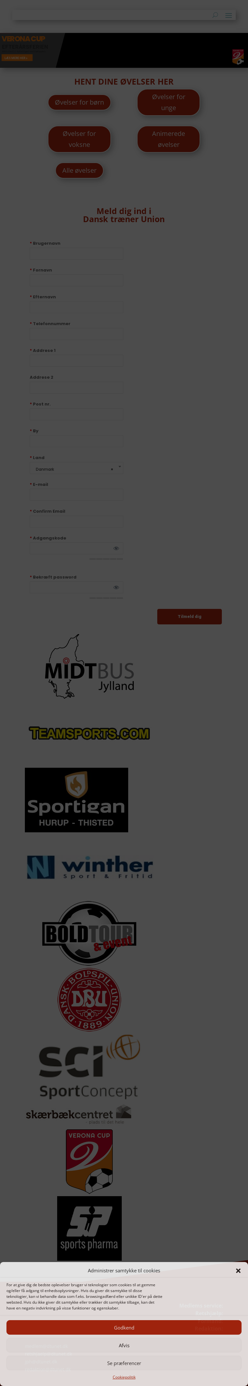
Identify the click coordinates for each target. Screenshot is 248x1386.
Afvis (124, 1345)
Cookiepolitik (124, 1377)
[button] (238, 1271)
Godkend (124, 1327)
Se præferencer (124, 1363)
